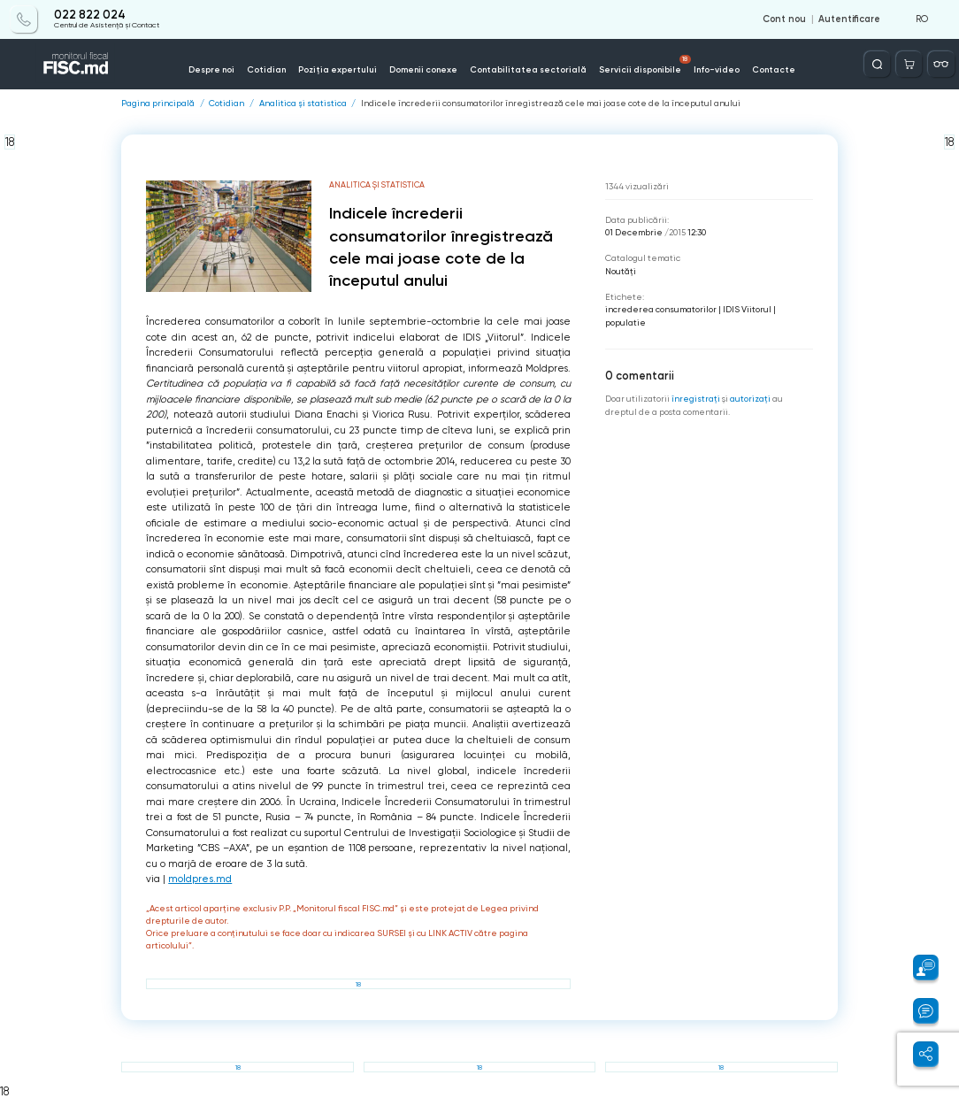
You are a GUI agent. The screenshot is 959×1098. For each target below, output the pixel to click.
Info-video (717, 69)
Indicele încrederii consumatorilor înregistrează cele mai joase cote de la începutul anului (550, 103)
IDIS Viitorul (747, 309)
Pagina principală (158, 103)
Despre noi (211, 69)
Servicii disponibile (645, 64)
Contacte (773, 69)
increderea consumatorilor (661, 309)
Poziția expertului (337, 69)
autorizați (750, 398)
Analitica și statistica (303, 103)
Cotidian (266, 69)
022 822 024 (90, 15)
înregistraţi (695, 398)
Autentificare (849, 19)
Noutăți (620, 271)
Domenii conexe (423, 69)
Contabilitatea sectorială (528, 69)
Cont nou (784, 19)
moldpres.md (200, 879)
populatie (625, 322)
